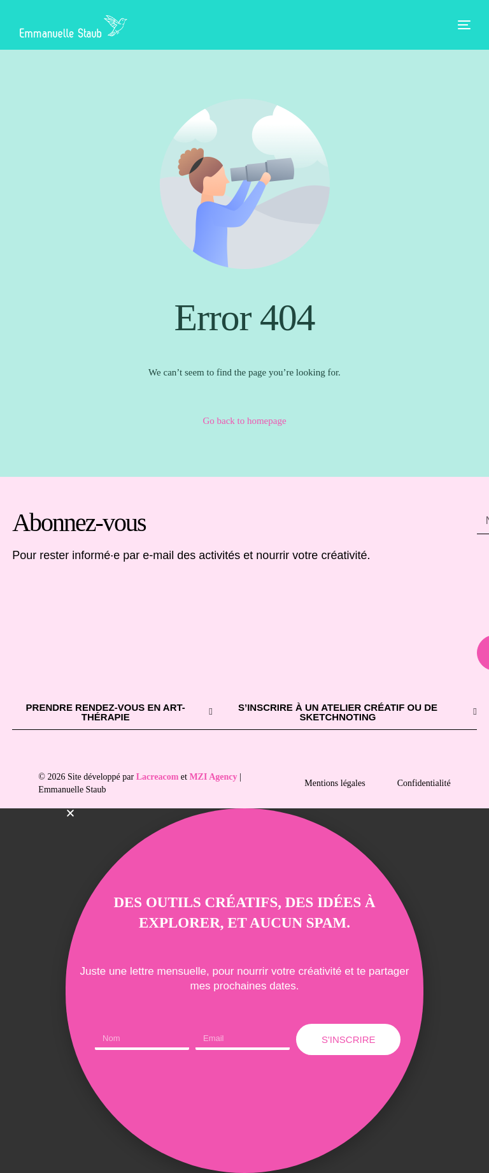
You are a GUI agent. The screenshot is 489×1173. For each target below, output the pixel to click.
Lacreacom (157, 777)
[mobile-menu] (455, 25)
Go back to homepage (244, 421)
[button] (244, 813)
